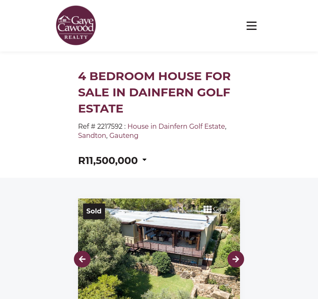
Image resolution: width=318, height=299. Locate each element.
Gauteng (123, 136)
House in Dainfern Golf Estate (176, 126)
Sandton (92, 136)
